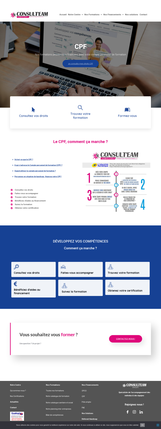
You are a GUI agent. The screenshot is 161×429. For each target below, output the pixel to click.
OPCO (84, 391)
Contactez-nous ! (125, 351)
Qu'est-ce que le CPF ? (24, 171)
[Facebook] (127, 412)
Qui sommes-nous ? (18, 390)
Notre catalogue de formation (58, 396)
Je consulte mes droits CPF (80, 75)
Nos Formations (94, 15)
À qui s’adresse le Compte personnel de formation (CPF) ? (40, 177)
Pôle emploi (86, 402)
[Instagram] (134, 412)
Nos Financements (113, 15)
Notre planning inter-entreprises (59, 409)
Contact (141, 15)
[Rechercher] (158, 3)
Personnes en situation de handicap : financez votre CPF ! (40, 188)
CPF (83, 396)
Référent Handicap (90, 419)
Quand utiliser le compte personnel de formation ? (36, 183)
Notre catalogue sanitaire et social (60, 403)
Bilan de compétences (55, 415)
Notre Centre (77, 15)
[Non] (158, 425)
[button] (45, 171)
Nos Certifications (17, 396)
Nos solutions (130, 15)
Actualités (14, 402)
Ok (142, 425)
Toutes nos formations (55, 390)
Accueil (65, 15)
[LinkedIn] (141, 412)
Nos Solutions (88, 413)
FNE (83, 408)
